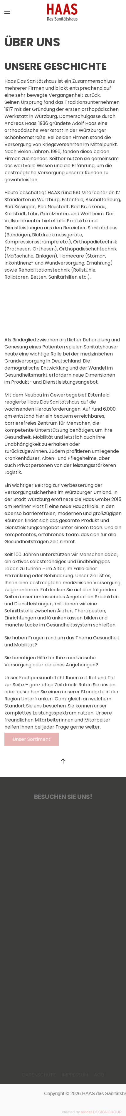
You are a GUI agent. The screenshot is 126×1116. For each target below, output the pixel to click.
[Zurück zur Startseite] (63, 11)
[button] (7, 11)
